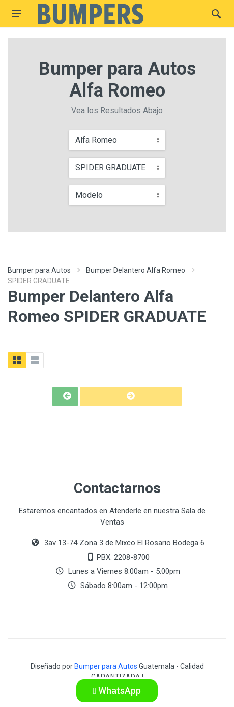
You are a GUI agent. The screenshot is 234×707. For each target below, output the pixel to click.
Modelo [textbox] (89, 195)
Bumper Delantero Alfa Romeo (135, 270)
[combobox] (117, 140)
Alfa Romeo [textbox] (96, 140)
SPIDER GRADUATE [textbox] (110, 167)
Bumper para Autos (39, 270)
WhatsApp (117, 690)
